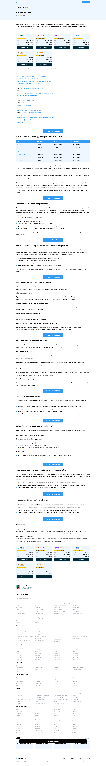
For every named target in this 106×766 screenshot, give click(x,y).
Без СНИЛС (37, 635)
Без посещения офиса (21, 614)
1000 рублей (75, 660)
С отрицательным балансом (60, 696)
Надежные (74, 692)
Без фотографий (57, 630)
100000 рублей (19, 658)
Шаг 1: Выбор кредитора (26, 98)
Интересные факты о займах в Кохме (27, 120)
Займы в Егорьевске (42, 744)
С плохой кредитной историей (79, 637)
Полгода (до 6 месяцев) (78, 668)
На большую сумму (20, 649)
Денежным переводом (21, 621)
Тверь (73, 710)
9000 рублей (57, 656)
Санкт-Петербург (20, 712)
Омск (55, 714)
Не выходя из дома (39, 700)
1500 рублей (75, 658)
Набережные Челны (39, 731)
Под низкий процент (77, 630)
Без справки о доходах (40, 637)
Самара (55, 725)
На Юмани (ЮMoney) (77, 603)
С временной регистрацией (78, 632)
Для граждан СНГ (20, 684)
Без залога (18, 630)
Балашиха (18, 716)
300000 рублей (19, 652)
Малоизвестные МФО (59, 704)
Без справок (18, 616)
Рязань (55, 723)
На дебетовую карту (39, 614)
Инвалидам (37, 682)
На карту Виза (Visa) (39, 619)
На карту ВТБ (38, 621)
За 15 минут (37, 606)
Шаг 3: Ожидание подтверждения (28, 103)
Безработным (19, 680)
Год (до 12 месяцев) (77, 670)
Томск (73, 714)
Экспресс (37, 623)
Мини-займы (19, 651)
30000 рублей (38, 660)
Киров (36, 718)
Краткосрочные (19, 668)
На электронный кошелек (59, 621)
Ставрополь (56, 731)
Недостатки (22, 115)
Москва (17, 710)
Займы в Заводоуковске (24, 744)
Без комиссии (19, 696)
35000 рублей (38, 658)
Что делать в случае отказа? (25, 107)
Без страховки (38, 639)
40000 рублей (38, 656)
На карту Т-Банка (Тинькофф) (60, 612)
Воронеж (18, 727)
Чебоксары (75, 727)
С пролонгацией (76, 608)
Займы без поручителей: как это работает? (29, 110)
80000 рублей (38, 649)
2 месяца (56, 668)
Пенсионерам (38, 684)
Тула (73, 716)
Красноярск (37, 722)
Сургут (55, 733)
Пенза (55, 718)
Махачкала (37, 729)
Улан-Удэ (74, 720)
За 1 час (37, 604)
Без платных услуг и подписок (23, 700)
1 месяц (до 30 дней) (58, 666)
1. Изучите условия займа (26, 86)
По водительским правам (60, 637)
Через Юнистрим (76, 616)
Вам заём (19, 144)
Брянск (17, 720)
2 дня (17, 672)
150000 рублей (19, 656)
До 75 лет (74, 682)
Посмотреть (20, 748)
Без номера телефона (21, 635)
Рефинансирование (76, 702)
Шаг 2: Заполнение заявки (26, 100)
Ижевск (17, 733)
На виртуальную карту (40, 612)
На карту (37, 616)
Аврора (19, 157)
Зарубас (19, 161)
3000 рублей (75, 654)
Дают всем (18, 678)
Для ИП (17, 686)
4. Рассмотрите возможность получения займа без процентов (36, 93)
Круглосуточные (76, 618)
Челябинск (74, 729)
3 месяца (56, 670)
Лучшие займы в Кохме (53, 131)
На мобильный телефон (59, 616)
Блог (65, 1)
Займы (80, 758)
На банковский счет (39, 610)
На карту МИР (57, 608)
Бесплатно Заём (21, 154)
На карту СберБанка (58, 610)
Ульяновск (74, 722)
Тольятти (74, 712)
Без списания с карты (40, 694)
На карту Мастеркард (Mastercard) (62, 604)
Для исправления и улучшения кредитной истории (60, 634)
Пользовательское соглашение (70, 761)
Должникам (37, 680)
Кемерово (37, 716)
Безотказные (19, 692)
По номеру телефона (40, 704)
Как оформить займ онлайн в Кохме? (27, 95)
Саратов (56, 727)
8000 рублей (57, 658)
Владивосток (19, 722)
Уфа (73, 723)
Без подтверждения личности (23, 641)
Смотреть (87, 739)
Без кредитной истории (21, 633)
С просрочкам (75, 639)
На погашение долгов (40, 698)
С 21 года (56, 684)
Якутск (73, 731)
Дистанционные (19, 608)
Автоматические (20, 603)
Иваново (18, 731)
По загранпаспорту (58, 640)
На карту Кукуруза (58, 603)
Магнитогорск (38, 727)
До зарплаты (38, 603)
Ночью (36, 702)
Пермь (55, 720)
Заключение (20, 122)
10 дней (37, 670)
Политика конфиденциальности (84, 761)
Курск (36, 723)
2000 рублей (75, 656)
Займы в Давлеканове (80, 744)
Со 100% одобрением (59, 698)
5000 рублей (75, 651)
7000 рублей (57, 660)
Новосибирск (57, 712)
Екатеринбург (19, 729)
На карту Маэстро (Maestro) (60, 606)
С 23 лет (74, 678)
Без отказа (18, 698)
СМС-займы (75, 621)
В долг (17, 606)
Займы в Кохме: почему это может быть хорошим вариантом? (34, 81)
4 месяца (74, 666)
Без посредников (20, 702)
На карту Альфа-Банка (40, 618)
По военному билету (58, 638)
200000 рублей (19, 654)
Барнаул (18, 718)
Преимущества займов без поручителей (30, 112)
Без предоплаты (20, 704)
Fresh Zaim (20, 148)
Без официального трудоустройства (24, 637)
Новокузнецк (57, 710)
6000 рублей (75, 649)
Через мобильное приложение (61, 700)
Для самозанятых (39, 678)
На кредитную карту (58, 614)
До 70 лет (74, 680)
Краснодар (37, 720)
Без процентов (38, 692)
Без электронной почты (59, 632)
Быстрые (18, 604)
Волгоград (18, 725)
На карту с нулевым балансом (42, 696)
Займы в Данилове (60, 744)
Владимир (18, 723)
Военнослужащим (20, 682)
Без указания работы (39, 641)
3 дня (36, 666)
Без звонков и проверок (21, 632)
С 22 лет (56, 686)
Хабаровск (74, 725)
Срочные (18, 623)
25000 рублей (57, 649)
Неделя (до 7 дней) (39, 668)
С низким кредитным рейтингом (79, 635)
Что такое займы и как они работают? (27, 78)
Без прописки (38, 633)
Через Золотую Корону (77, 614)
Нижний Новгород (39, 733)
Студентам (37, 686)
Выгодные (18, 694)
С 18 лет (56, 678)
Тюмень (74, 718)
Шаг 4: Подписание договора (27, 105)
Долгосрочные (19, 666)
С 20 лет (56, 682)
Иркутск (36, 710)
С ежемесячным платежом (78, 633)
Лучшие (55, 702)
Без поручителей (39, 630)
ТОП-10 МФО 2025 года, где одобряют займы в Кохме (32, 76)
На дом (55, 694)
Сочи (55, 729)
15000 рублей (57, 652)
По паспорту (56, 642)
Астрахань (18, 714)
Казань (36, 712)
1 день (17, 670)
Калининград (38, 714)
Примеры (58, 1)
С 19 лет (56, 680)
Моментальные (76, 619)
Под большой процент (59, 692)
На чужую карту (57, 619)
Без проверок (38, 632)
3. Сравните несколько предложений (29, 91)
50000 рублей (38, 654)
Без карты (18, 612)
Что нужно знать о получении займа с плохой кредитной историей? (35, 117)
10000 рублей (57, 654)
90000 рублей (19, 660)
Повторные (75, 698)
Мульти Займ (20, 151)
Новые (74, 696)
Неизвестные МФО (76, 694)
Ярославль (74, 733)
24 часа (17, 610)
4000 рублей (75, 652)
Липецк (36, 725)
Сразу (73, 610)
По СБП (74, 606)
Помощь (72, 1)
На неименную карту (58, 618)
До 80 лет (74, 684)
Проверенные (75, 700)
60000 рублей (38, 652)
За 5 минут (37, 608)
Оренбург (56, 716)
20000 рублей (57, 651)
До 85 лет (74, 686)
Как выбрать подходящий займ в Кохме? (28, 83)
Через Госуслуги (76, 612)
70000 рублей (38, 651)
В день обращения (20, 618)
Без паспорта (19, 639)
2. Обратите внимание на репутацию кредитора (32, 88)
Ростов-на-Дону (57, 722)
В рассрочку (18, 619)
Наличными (75, 604)
